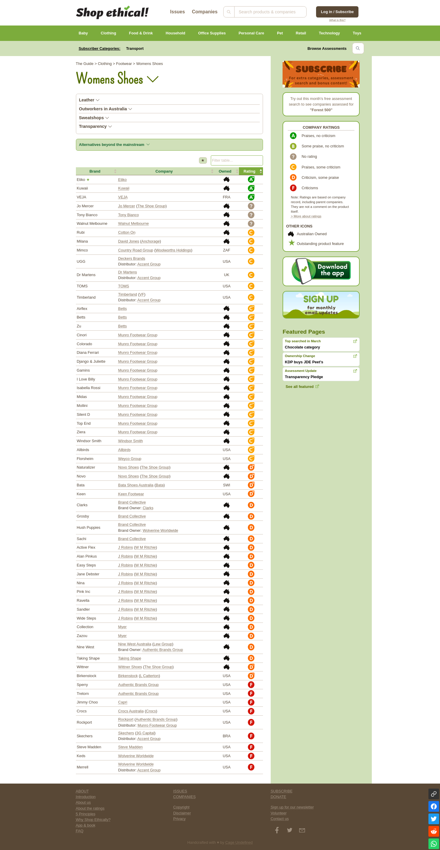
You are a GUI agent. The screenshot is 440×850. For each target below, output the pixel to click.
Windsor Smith (130, 441)
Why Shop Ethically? (93, 819)
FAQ (80, 831)
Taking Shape (129, 658)
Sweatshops (94, 117)
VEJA (123, 197)
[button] (96, 171)
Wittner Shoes (130, 667)
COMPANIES (184, 797)
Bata (159, 485)
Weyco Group (129, 458)
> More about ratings (306, 216)
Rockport (125, 719)
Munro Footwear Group (137, 335)
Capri (122, 702)
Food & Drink (141, 33)
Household (175, 33)
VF (141, 294)
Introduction (86, 797)
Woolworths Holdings (173, 250)
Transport (135, 48)
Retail (301, 33)
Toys (357, 33)
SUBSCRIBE (282, 791)
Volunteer (279, 813)
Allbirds (124, 450)
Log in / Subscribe (337, 11)
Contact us (280, 818)
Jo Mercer (126, 206)
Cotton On (126, 232)
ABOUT (82, 791)
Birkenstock (128, 676)
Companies (204, 11)
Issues (177, 11)
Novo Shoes (128, 467)
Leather (89, 100)
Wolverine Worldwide (160, 530)
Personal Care (251, 33)
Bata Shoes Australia (136, 485)
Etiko (122, 179)
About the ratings (90, 808)
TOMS (123, 286)
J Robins (125, 547)
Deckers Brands (131, 258)
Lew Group (163, 644)
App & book (85, 825)
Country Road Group (135, 250)
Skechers (126, 733)
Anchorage (150, 241)
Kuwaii (124, 188)
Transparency (95, 126)
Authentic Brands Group (162, 649)
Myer (122, 627)
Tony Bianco (128, 215)
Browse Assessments (327, 48)
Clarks (148, 508)
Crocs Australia (131, 711)
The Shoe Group (151, 206)
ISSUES (180, 791)
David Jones (128, 241)
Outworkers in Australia (105, 108)
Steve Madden (130, 747)
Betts (122, 308)
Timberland (127, 294)
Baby (83, 33)
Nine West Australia (134, 644)
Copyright (181, 807)
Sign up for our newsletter (292, 807)
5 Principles (85, 814)
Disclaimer (182, 813)
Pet (280, 33)
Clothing (108, 33)
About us (83, 802)
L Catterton (149, 676)
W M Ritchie (145, 547)
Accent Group (148, 264)
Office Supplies (212, 33)
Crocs (151, 711)
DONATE (278, 797)
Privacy (179, 818)
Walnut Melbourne (133, 223)
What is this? (337, 20)
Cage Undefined (239, 842)
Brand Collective (132, 502)
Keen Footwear (131, 494)
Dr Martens (127, 272)
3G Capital (145, 733)
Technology (329, 33)
